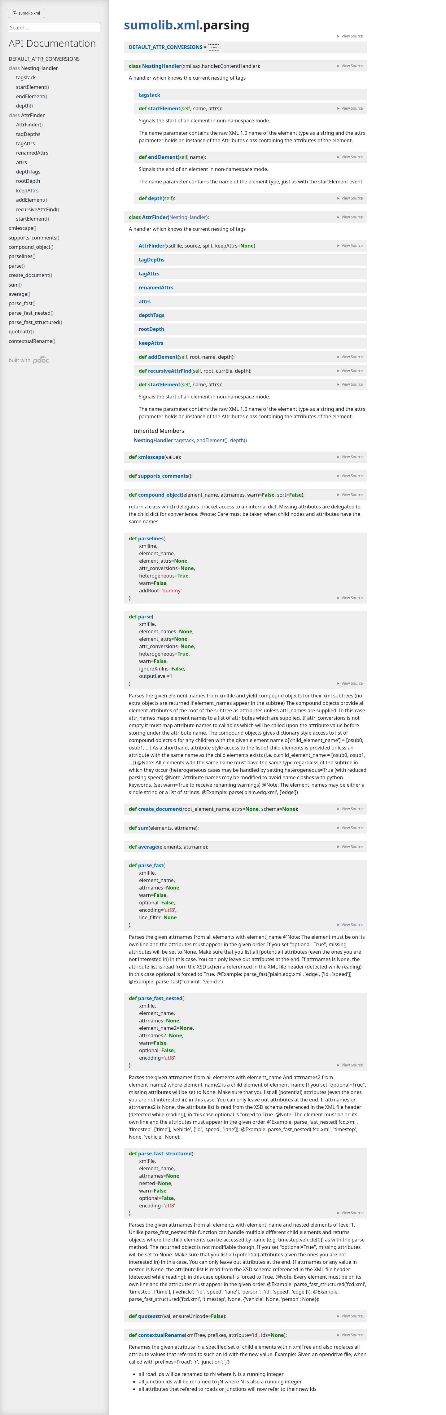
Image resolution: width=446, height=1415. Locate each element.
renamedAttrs (32, 152)
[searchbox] (54, 27)
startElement (31, 87)
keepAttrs (27, 190)
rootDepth (28, 181)
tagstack (26, 77)
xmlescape (21, 228)
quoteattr (20, 331)
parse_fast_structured (34, 322)
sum (14, 284)
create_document (29, 275)
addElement (30, 199)
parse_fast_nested (29, 313)
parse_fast (21, 303)
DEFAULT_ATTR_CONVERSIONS (44, 58)
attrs (21, 162)
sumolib (148, 24)
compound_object (29, 247)
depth (23, 105)
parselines (21, 256)
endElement (30, 96)
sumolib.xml (26, 13)
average (18, 294)
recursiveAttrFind (36, 209)
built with (29, 360)
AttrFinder (33, 115)
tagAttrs (25, 143)
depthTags (28, 171)
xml (188, 24)
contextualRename (30, 341)
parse (15, 265)
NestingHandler (39, 68)
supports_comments (32, 237)
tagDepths (28, 134)
